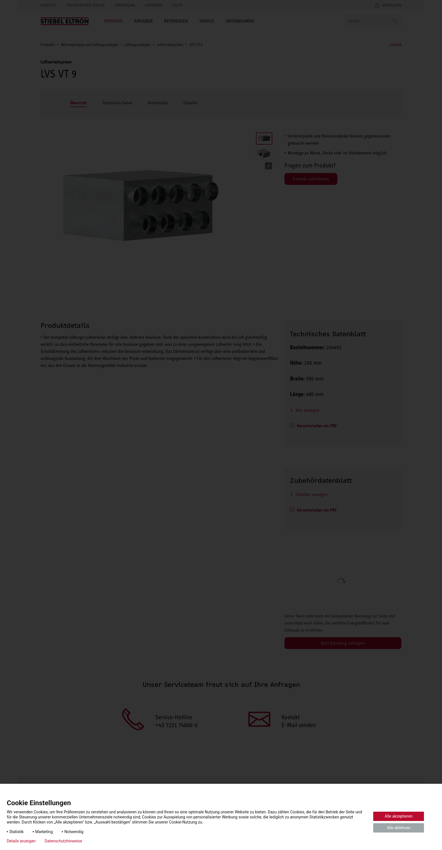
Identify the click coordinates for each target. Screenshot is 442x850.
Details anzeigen (21, 841)
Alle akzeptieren (399, 816)
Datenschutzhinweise (63, 841)
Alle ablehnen (398, 827)
